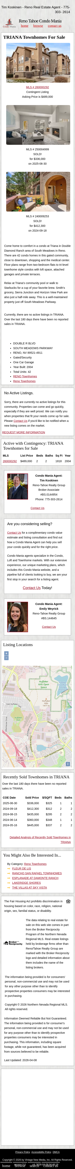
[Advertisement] (37, 1107)
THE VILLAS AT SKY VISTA (29, 887)
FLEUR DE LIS (21, 868)
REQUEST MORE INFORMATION (23, 432)
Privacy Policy (22, 1152)
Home (24, 26)
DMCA (56, 1152)
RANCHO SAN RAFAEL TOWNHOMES (37, 873)
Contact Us (55, 26)
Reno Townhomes (24, 381)
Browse (38, 26)
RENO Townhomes (25, 376)
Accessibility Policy (41, 1152)
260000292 (10, 461)
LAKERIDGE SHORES (26, 882)
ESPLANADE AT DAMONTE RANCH (35, 878)
